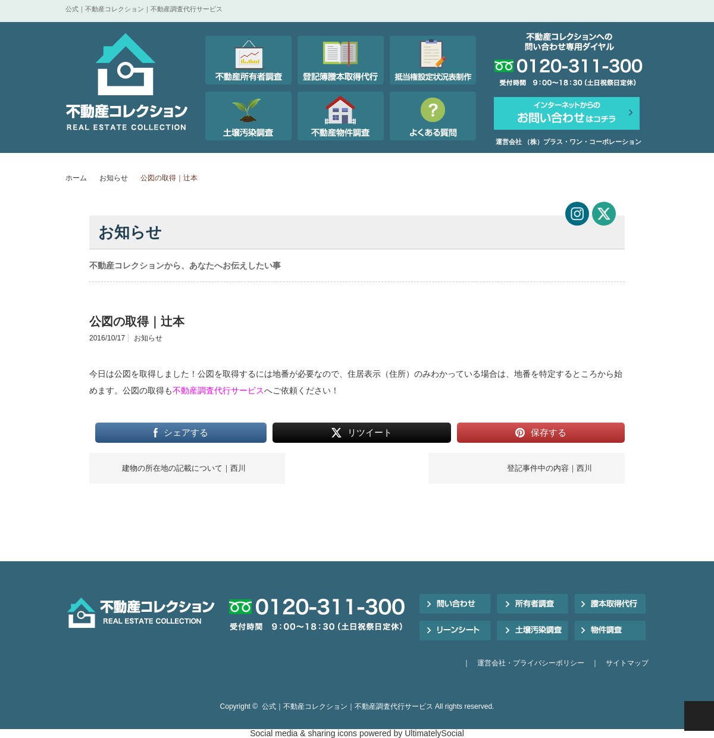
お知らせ (113, 178)
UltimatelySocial (434, 733)
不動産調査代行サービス (218, 390)
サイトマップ (627, 663)
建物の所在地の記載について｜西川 (184, 468)
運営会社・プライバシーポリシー (530, 663)
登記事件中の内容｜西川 (549, 468)
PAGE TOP (699, 716)
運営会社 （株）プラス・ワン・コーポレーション (568, 141)
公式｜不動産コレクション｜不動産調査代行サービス (347, 706)
